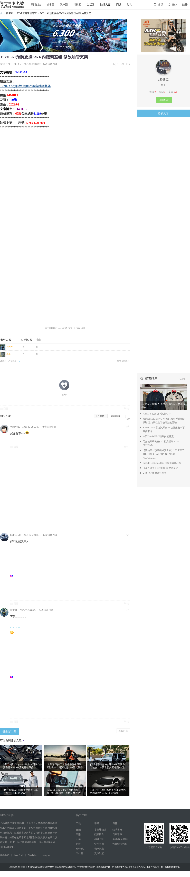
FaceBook (19, 855)
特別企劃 (99, 844)
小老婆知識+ (101, 829)
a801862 (17, 64)
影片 (129, 4)
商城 (118, 4)
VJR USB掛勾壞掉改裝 (154, 473)
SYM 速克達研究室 (27, 13)
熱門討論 (36, 4)
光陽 (78, 829)
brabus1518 (15, 535)
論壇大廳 (105, 4)
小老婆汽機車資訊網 (1, 13)
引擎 (8, 64)
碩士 (163, 85)
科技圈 (77, 4)
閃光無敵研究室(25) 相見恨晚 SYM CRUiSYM (161, 443)
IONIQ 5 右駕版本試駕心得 (157, 413)
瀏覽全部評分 (123, 361)
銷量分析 (99, 839)
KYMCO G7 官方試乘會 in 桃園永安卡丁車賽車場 (164, 429)
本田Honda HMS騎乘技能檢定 (158, 436)
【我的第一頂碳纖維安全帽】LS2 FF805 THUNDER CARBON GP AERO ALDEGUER (163, 454)
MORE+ (183, 379)
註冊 (185, 4)
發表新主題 (9, 731)
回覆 (5, 408)
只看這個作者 (50, 64)
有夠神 (9, 347)
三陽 (78, 834)
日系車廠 (117, 834)
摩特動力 (81, 848)
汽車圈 (64, 4)
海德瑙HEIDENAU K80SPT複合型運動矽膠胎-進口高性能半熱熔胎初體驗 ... (164, 421)
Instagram (46, 855)
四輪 (115, 823)
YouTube (32, 855)
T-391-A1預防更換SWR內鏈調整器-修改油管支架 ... (66, 13)
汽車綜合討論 (119, 844)
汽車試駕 (99, 853)
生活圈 (90, 4)
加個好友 (164, 100)
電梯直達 (115, 416)
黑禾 (8, 354)
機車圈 (50, 4)
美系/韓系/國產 (120, 839)
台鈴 (78, 844)
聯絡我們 (5, 855)
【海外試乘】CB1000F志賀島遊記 (160, 468)
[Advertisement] (40, 490)
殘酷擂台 (99, 834)
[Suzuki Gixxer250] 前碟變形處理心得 (162, 463)
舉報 (126, 408)
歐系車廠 (117, 829)
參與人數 (5, 339)
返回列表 (123, 730)
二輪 (78, 823)
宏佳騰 (79, 853)
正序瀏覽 (100, 416)
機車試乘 (99, 848)
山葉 (78, 839)
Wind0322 (15, 427)
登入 (174, 4)
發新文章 (163, 113)
